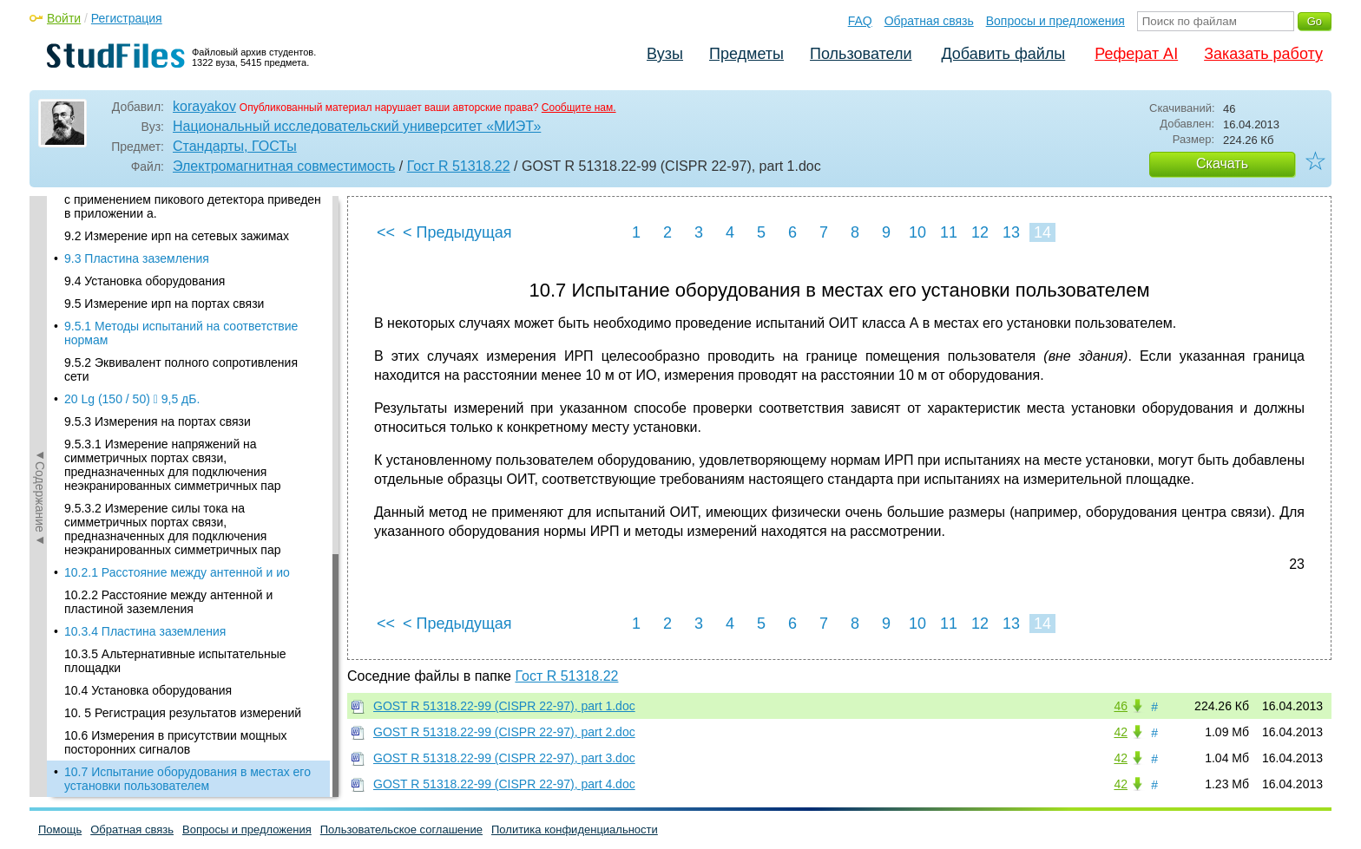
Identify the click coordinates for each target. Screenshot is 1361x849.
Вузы (665, 53)
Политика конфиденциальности (574, 829)
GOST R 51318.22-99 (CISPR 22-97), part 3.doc (504, 758)
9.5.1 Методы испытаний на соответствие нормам (181, 333)
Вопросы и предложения (1055, 21)
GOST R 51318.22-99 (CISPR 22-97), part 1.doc (504, 706)
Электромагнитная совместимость (284, 166)
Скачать (1222, 163)
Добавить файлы (1003, 53)
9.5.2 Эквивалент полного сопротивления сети (181, 369)
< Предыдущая (457, 232)
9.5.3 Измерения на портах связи (157, 421)
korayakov (204, 106)
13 (1011, 232)
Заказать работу (1263, 53)
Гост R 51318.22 (458, 166)
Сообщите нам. (579, 107)
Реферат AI (1136, 53)
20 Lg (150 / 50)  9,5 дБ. (132, 399)
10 (917, 232)
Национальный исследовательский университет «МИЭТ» (357, 126)
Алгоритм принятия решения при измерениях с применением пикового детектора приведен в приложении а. (192, 199)
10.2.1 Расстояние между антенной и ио (177, 572)
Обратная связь (929, 21)
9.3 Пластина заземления (136, 258)
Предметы (746, 53)
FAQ (860, 21)
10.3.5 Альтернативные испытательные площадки (175, 661)
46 (1121, 706)
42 (1121, 732)
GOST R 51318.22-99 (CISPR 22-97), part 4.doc (504, 784)
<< (386, 232)
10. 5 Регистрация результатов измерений (182, 713)
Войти (64, 18)
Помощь (60, 829)
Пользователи (860, 53)
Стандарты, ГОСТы (235, 146)
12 (980, 232)
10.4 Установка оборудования (148, 690)
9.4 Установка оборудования (144, 281)
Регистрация (126, 18)
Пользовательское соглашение (401, 829)
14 (1042, 232)
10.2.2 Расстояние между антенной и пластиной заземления (168, 602)
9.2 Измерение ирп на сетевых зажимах (176, 236)
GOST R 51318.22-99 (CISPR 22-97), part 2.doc (504, 732)
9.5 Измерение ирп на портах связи (164, 303)
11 (948, 232)
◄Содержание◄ (40, 496)
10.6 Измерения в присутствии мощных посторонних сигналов (175, 742)
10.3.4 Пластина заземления (145, 631)
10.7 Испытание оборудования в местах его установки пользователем (187, 779)
